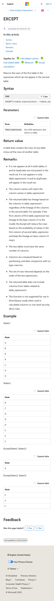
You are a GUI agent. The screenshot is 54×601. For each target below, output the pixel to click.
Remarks (9, 47)
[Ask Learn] (43, 10)
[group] (27, 102)
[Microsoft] (27, 4)
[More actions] (48, 10)
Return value (11, 43)
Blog (8, 579)
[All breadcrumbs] (5, 10)
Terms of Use (11, 588)
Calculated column (29, 58)
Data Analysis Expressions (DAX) (22, 10)
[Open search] (41, 4)
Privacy (31, 579)
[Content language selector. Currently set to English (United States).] (19, 555)
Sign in (49, 3)
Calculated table (11, 62)
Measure (29, 62)
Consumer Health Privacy (17, 584)
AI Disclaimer (11, 575)
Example (9, 51)
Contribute (20, 579)
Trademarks (26, 588)
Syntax (9, 39)
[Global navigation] (3, 4)
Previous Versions (28, 575)
